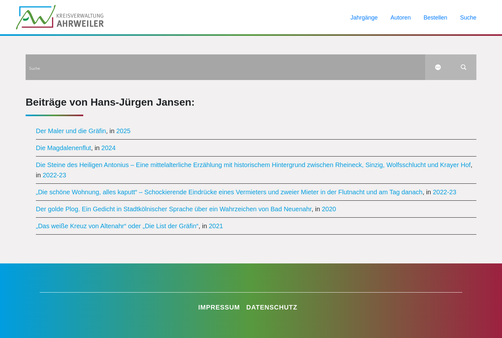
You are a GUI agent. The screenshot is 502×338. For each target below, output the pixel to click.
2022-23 (54, 175)
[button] (14, 324)
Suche (468, 17)
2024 (108, 147)
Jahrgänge (364, 17)
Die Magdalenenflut (63, 147)
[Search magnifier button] (463, 67)
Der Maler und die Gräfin (71, 130)
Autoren (401, 17)
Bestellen (435, 17)
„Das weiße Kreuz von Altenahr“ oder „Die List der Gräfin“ (117, 225)
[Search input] (225, 67)
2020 (329, 209)
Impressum (219, 307)
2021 (216, 225)
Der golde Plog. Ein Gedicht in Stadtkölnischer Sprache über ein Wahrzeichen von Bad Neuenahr (174, 209)
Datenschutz (271, 307)
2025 (123, 130)
